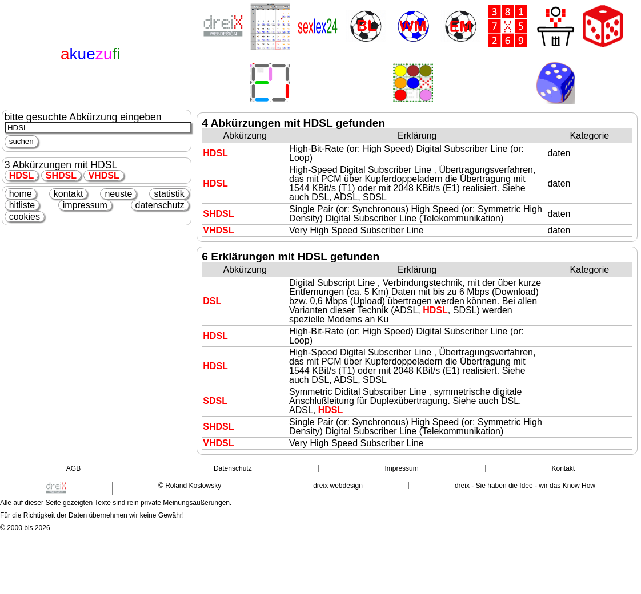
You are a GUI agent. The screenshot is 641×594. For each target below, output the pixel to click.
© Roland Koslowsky (189, 485)
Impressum (401, 468)
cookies (24, 216)
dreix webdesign (338, 485)
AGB (73, 468)
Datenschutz (233, 468)
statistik (169, 194)
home (20, 194)
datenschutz (160, 205)
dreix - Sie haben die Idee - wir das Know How (525, 485)
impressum (85, 205)
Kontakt (563, 468)
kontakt (68, 194)
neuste (118, 194)
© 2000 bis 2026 (25, 528)
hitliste (22, 205)
